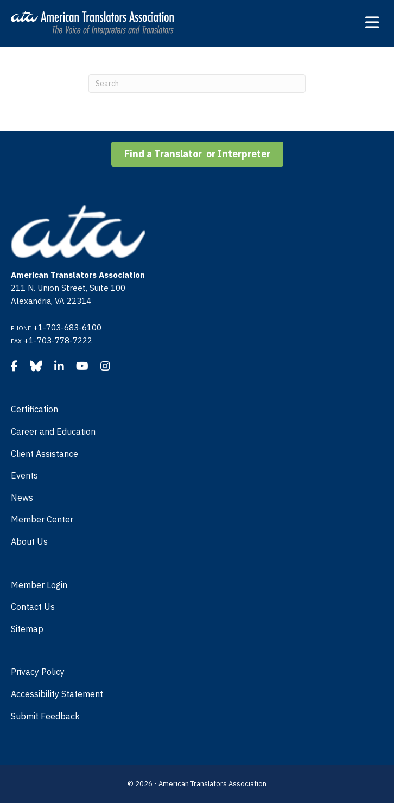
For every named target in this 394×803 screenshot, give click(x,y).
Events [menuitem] (24, 475)
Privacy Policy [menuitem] (38, 671)
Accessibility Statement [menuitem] (57, 694)
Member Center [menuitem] (42, 519)
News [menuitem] (22, 497)
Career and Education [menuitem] (53, 431)
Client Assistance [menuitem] (44, 453)
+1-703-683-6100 (67, 327)
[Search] (197, 83)
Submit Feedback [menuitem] (45, 716)
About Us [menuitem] (29, 541)
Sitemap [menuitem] (27, 628)
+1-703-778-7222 (58, 340)
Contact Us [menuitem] (33, 606)
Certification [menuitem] (34, 409)
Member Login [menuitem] (39, 584)
